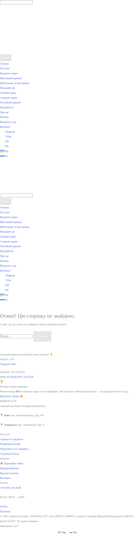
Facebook (5, 511)
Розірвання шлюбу (10, 444)
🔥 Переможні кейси (11, 463)
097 (4, 146)
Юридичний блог (9, 468)
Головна (4, 63)
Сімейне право (8, 92)
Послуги (4, 68)
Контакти (5, 126)
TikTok (4, 506)
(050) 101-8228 (8, 376)
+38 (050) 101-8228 (10, 487)
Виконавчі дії (7, 88)
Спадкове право (8, 97)
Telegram (7, 131)
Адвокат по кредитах (11, 439)
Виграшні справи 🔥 (11, 396)
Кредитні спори (8, 73)
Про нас (4, 112)
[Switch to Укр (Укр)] (62, 532)
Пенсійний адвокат (10, 102)
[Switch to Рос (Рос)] (73, 532)
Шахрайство (7, 107)
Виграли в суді (8, 122)
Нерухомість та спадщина (14, 448)
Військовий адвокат (11, 78)
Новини (4, 117)
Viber (5, 136)
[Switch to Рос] (24, 156)
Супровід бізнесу (9, 453)
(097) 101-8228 (25, 376)
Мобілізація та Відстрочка (14, 83)
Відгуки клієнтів (9, 473)
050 (4, 141)
